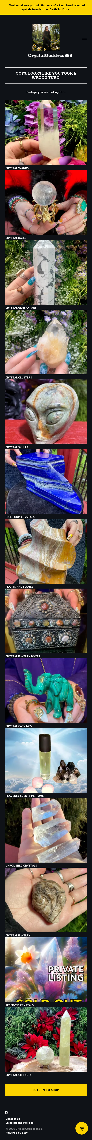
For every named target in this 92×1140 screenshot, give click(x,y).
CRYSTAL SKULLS (46, 444)
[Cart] (81, 1128)
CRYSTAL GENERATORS (46, 305)
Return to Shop (46, 1089)
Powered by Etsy (16, 1132)
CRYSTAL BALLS (46, 235)
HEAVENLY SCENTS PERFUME (46, 793)
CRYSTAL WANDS (46, 166)
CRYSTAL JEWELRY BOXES (46, 654)
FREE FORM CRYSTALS (46, 514)
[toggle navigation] (84, 38)
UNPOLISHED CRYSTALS (46, 863)
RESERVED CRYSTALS (46, 1002)
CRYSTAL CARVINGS (46, 724)
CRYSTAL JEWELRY (46, 933)
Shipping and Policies (19, 1122)
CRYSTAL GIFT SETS (46, 1072)
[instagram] (6, 1112)
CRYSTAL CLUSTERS (46, 375)
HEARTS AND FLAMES (46, 584)
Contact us (12, 1119)
